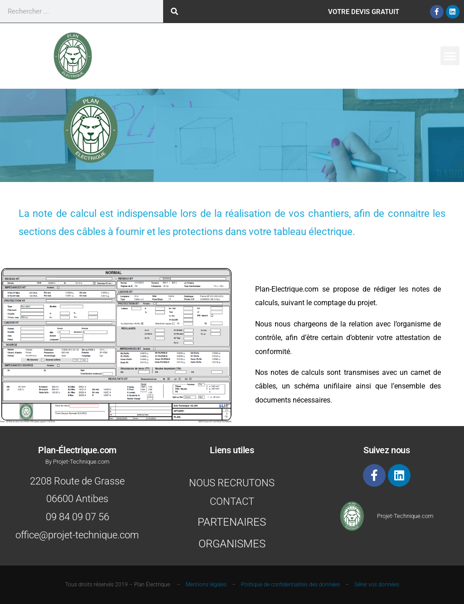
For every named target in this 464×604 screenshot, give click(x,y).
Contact (232, 501)
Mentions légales (206, 584)
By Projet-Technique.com (77, 461)
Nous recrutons (232, 483)
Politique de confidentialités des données (290, 584)
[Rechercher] (174, 11)
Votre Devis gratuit (363, 12)
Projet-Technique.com (405, 516)
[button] (449, 55)
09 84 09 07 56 (77, 517)
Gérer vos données (376, 584)
